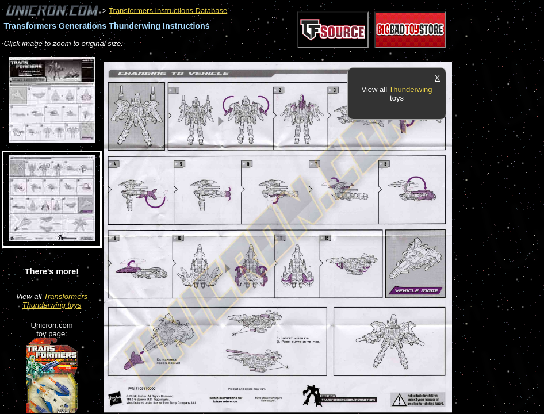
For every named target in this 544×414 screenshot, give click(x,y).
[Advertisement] (313, 55)
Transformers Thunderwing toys (55, 300)
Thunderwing (410, 89)
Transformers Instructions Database (168, 10)
